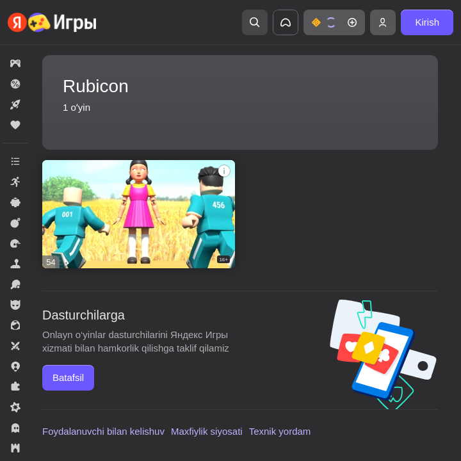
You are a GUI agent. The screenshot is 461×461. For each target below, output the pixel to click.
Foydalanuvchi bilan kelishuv (103, 431)
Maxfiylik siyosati (207, 431)
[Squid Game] (138, 214)
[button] (334, 22)
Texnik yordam (280, 431)
